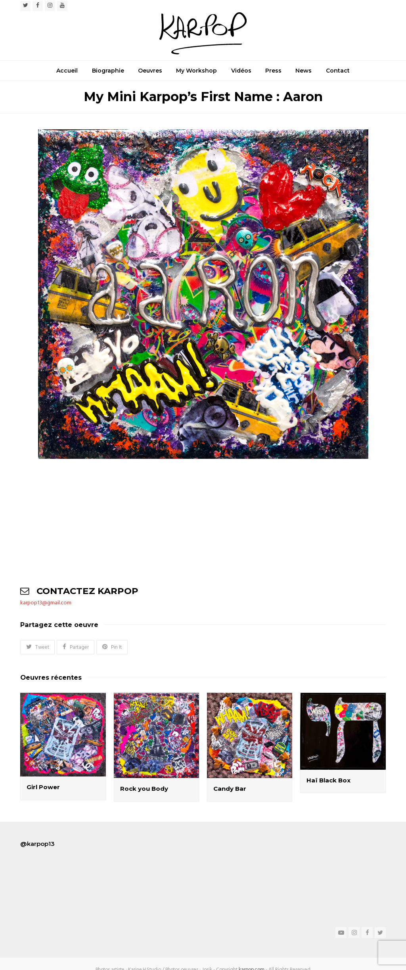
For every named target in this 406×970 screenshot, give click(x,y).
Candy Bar (229, 788)
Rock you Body (144, 788)
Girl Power (43, 787)
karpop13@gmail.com (45, 603)
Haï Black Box (328, 780)
